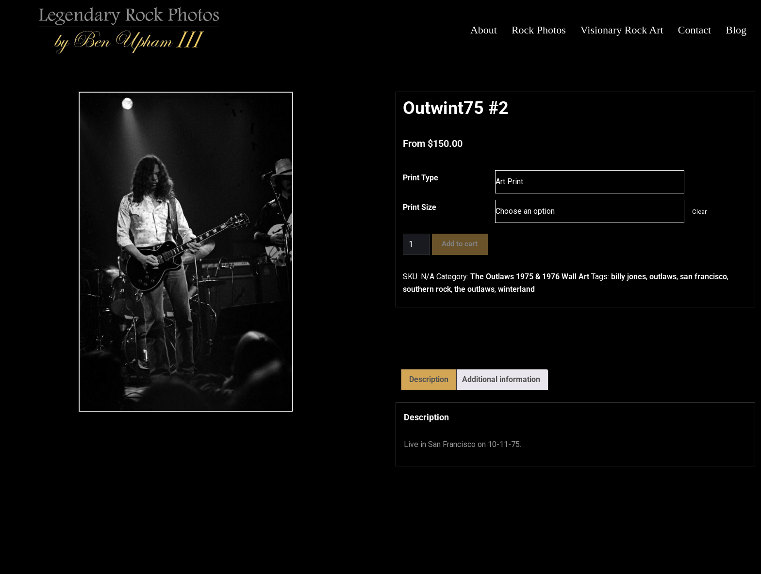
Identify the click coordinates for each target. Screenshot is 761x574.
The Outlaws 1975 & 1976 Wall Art (529, 276)
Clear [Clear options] (699, 211)
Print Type (420, 177)
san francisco (703, 276)
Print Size (419, 207)
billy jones (628, 276)
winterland (516, 289)
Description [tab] (428, 379)
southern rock (427, 289)
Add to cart (460, 243)
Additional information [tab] (501, 379)
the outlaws (474, 289)
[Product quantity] (416, 244)
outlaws (663, 276)
